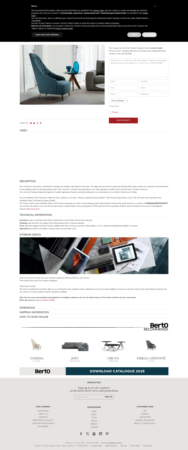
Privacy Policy (135, 446)
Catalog (145, 414)
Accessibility (147, 446)
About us (43, 414)
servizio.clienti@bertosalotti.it (111, 443)
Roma (94, 415)
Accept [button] (149, 35)
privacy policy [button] (98, 10)
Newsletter (145, 417)
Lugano (94, 427)
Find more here (33, 209)
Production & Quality (43, 420)
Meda (94, 411)
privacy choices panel (64, 28)
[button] (94, 130)
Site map (124, 446)
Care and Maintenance (43, 423)
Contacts (43, 417)
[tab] (39, 42)
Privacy (115, 112)
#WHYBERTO (43, 427)
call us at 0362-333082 (45, 300)
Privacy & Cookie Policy (145, 423)
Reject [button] (134, 35)
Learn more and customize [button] (47, 35)
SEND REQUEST (123, 120)
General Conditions (144, 420)
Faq (144, 411)
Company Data (96, 446)
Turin (94, 418)
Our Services (43, 411)
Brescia (94, 424)
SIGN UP (108, 397)
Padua (94, 421)
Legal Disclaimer (111, 446)
